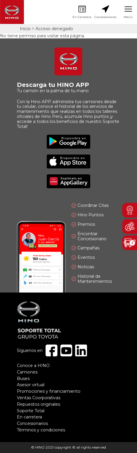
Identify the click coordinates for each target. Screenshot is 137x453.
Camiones (27, 372)
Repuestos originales (38, 404)
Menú (128, 12)
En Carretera (81, 12)
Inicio (25, 28)
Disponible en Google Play (68, 142)
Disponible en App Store (68, 161)
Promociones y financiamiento (48, 391)
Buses (23, 378)
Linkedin (81, 350)
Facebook (51, 350)
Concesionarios (105, 12)
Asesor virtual (30, 384)
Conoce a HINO (33, 365)
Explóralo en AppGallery (68, 181)
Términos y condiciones (41, 430)
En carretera (29, 417)
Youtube (66, 350)
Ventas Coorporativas (38, 397)
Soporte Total (30, 410)
